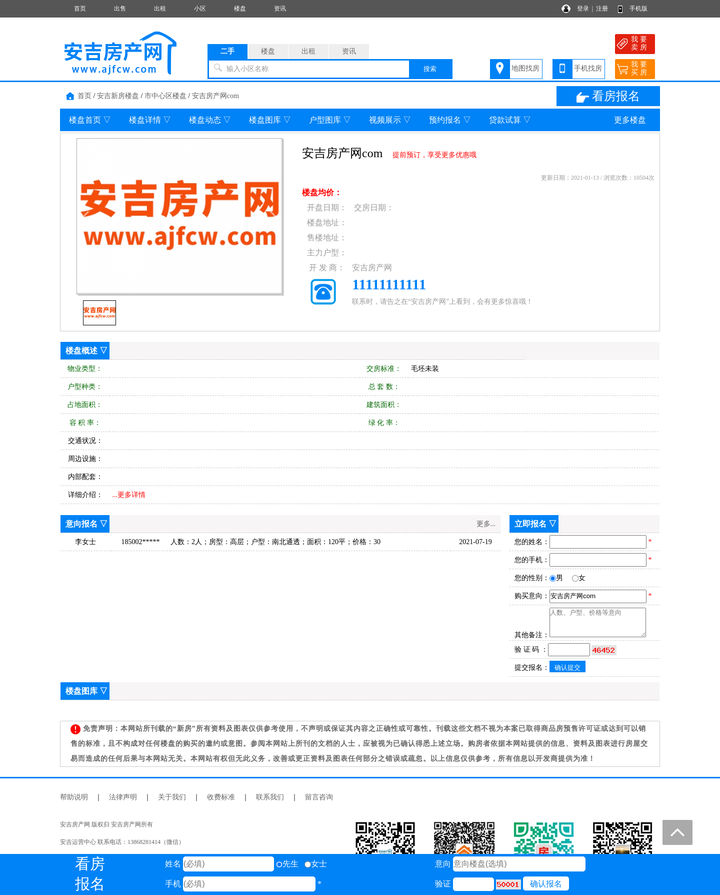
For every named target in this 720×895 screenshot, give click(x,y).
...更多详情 (129, 495)
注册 (602, 8)
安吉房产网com (215, 96)
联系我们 (270, 797)
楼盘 (240, 8)
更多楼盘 (630, 120)
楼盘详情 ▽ (150, 120)
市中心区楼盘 (165, 96)
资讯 (280, 8)
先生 (287, 863)
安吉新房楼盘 (118, 96)
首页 (80, 8)
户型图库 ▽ (330, 120)
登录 (583, 8)
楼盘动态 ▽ (210, 120)
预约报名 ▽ (450, 120)
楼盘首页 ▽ (90, 120)
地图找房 (526, 68)
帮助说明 (74, 797)
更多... (486, 524)
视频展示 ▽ (390, 120)
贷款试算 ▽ (510, 120)
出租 (160, 8)
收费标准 (221, 797)
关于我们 (172, 797)
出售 (120, 8)
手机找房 (588, 68)
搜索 (430, 69)
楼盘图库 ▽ (270, 120)
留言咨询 (319, 797)
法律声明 (123, 797)
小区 (200, 8)
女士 (315, 863)
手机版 (639, 8)
